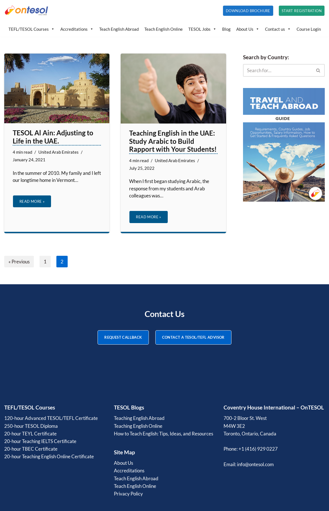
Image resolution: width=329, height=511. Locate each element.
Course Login (309, 29)
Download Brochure (248, 10)
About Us (247, 29)
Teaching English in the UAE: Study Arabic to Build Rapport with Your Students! (173, 141)
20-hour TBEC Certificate (31, 449)
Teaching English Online (138, 426)
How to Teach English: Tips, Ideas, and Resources (163, 434)
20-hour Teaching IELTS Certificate (40, 441)
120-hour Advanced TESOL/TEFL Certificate (51, 418)
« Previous (19, 262)
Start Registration (302, 10)
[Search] (277, 70)
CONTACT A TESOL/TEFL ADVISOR (193, 337)
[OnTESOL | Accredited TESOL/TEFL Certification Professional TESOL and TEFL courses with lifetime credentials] (26, 10)
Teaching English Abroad (139, 418)
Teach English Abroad (119, 29)
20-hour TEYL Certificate (30, 434)
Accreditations (77, 29)
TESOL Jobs (202, 29)
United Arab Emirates (58, 152)
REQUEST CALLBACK (123, 337)
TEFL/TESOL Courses (31, 29)
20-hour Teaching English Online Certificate (49, 456)
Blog (226, 29)
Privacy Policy (128, 494)
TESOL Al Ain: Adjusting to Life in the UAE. (53, 137)
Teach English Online (163, 29)
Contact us (278, 29)
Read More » (29, 203)
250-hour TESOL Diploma (31, 426)
